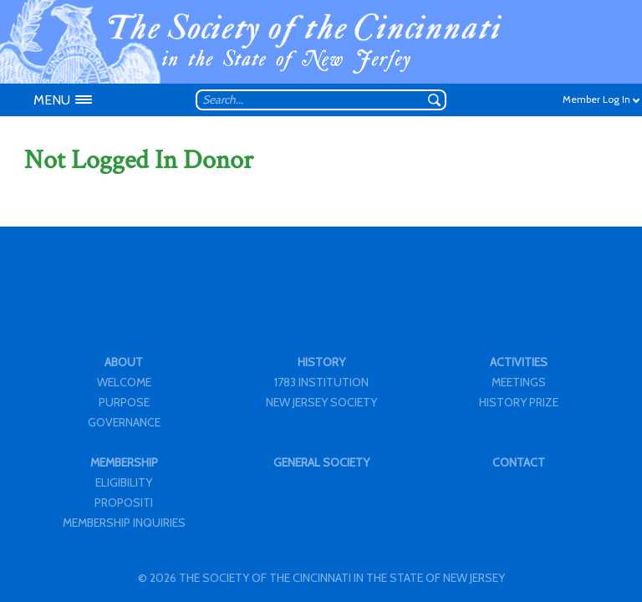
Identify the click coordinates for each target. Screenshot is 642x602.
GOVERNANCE (124, 422)
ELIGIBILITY (123, 482)
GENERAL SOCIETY (321, 462)
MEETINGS (519, 382)
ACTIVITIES (519, 362)
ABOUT (123, 362)
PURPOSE (124, 402)
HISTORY (321, 362)
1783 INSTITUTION (321, 382)
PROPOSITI (123, 502)
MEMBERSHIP (124, 462)
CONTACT (518, 462)
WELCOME (124, 382)
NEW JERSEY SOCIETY (321, 402)
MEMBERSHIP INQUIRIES (124, 522)
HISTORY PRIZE (518, 402)
